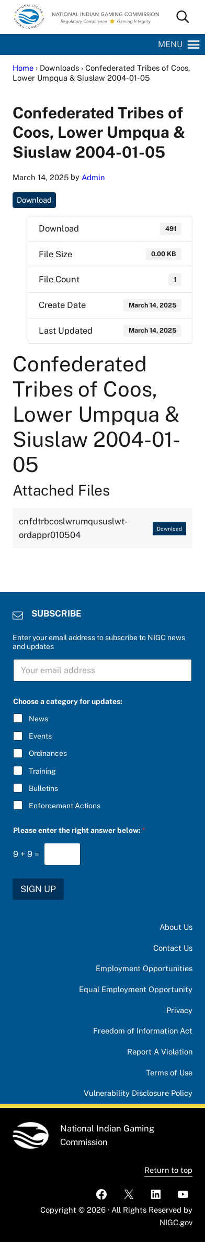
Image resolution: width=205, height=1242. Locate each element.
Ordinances (48, 753)
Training (42, 771)
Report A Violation (159, 1051)
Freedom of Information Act (142, 1030)
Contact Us (172, 947)
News (38, 719)
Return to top (168, 1170)
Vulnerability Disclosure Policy (137, 1093)
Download (34, 199)
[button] (170, 44)
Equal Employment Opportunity (135, 989)
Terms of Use (169, 1072)
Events (40, 736)
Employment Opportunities (143, 968)
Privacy (179, 1010)
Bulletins (43, 788)
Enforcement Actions (64, 805)
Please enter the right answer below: (79, 830)
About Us (176, 926)
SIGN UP (38, 889)
